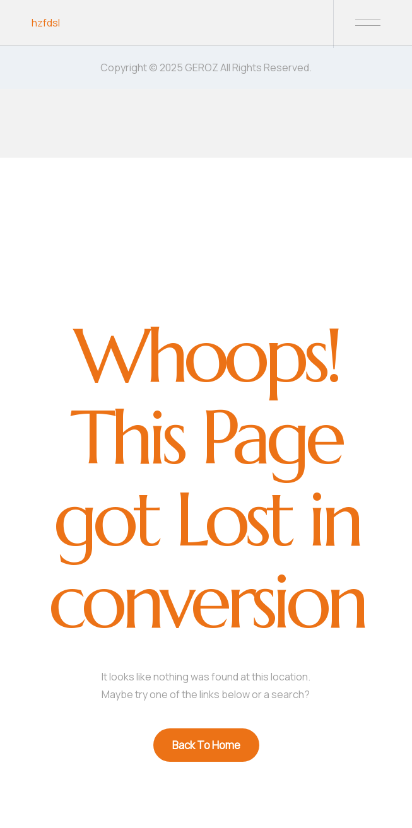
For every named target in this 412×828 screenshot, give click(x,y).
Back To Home (206, 745)
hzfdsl (46, 23)
